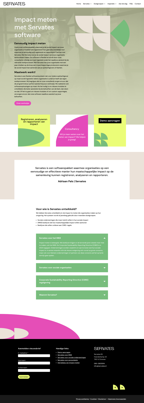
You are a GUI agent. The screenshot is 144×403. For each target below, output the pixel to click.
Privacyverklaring (82, 399)
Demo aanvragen (64, 352)
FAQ (131, 4)
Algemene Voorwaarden (117, 399)
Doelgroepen (98, 4)
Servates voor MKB (65, 355)
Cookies (93, 399)
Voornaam (22, 360)
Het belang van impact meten (69, 363)
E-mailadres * (23, 353)
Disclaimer (102, 399)
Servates (86, 4)
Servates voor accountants (68, 360)
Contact (138, 4)
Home (78, 4)
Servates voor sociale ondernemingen (72, 357)
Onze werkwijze (22, 103)
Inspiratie (111, 4)
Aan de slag (123, 4)
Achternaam (22, 368)
